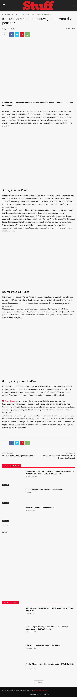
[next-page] (7, 525)
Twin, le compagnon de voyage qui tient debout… (44, 645)
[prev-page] (3, 525)
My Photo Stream (8, 401)
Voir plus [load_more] (38, 682)
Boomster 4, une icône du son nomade (40, 508)
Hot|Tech (11, 14)
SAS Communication (40, 690)
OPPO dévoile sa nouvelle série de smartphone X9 (44, 490)
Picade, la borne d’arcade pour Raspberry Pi (18, 456)
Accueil (4, 14)
